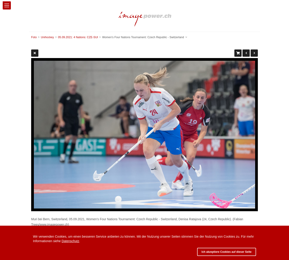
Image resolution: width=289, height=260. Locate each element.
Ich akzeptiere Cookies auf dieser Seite (227, 251)
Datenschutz (70, 241)
